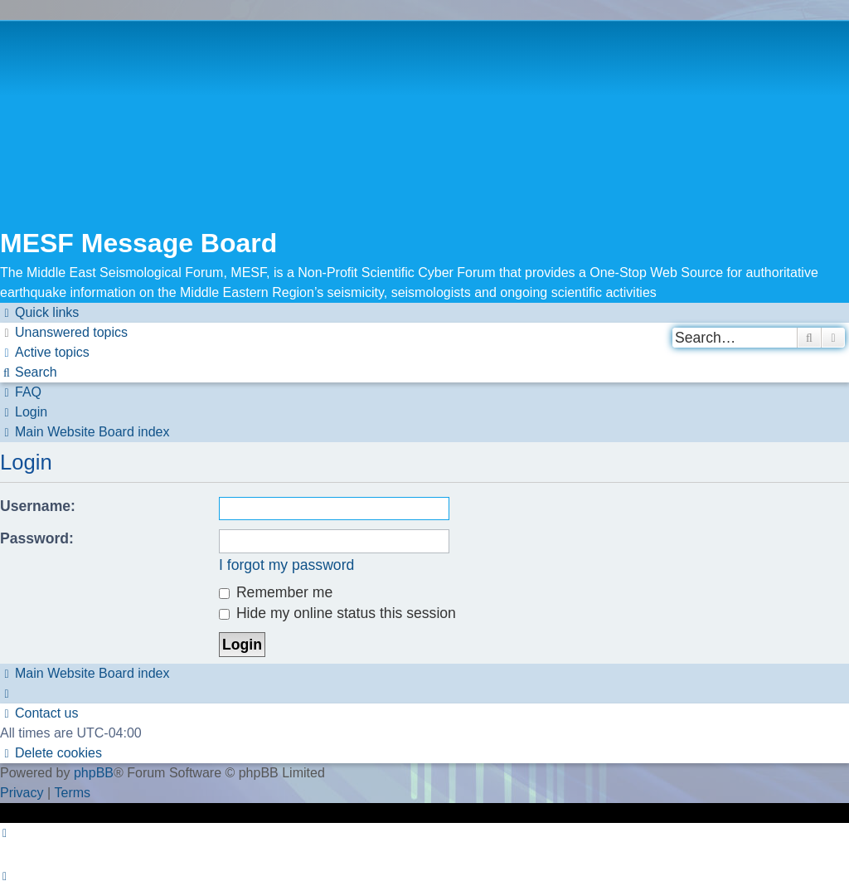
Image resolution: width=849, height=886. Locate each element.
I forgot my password (286, 565)
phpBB (94, 773)
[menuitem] (64, 333)
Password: (37, 538)
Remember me (275, 592)
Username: (37, 506)
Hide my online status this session (337, 613)
